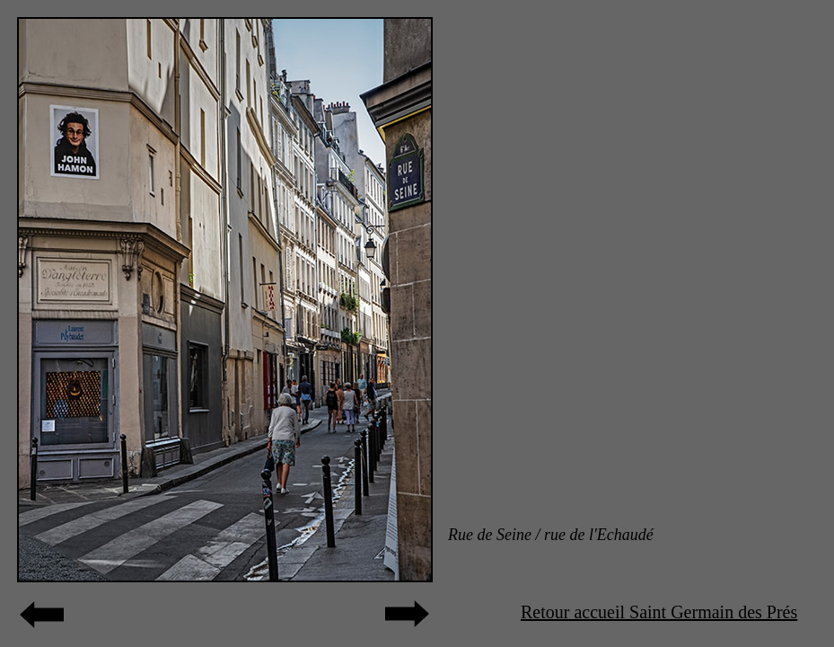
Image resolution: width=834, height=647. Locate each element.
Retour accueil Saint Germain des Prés (659, 612)
